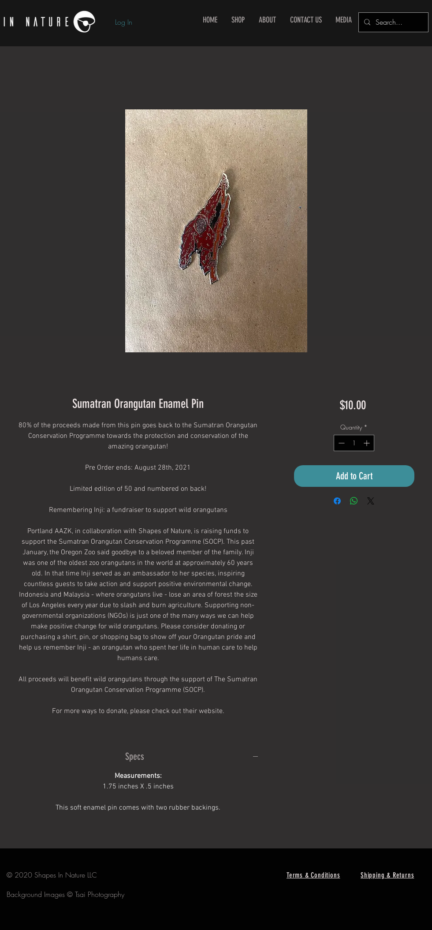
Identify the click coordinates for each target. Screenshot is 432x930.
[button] (238, 20)
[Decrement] (340, 443)
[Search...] (393, 22)
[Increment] (367, 443)
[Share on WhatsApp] (354, 501)
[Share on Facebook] (337, 501)
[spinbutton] (354, 443)
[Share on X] (370, 501)
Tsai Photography (99, 894)
